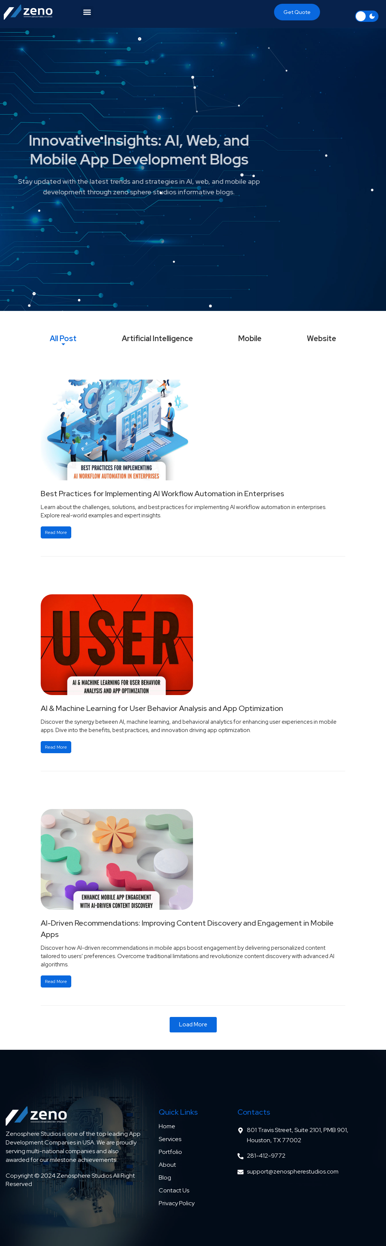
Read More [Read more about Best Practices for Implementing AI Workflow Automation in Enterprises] (56, 532)
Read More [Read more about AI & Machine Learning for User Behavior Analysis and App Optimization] (56, 747)
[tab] (63, 338)
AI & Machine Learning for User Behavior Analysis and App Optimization (162, 708)
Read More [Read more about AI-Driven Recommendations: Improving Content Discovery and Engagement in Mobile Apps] (56, 981)
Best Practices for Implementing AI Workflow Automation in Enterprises (162, 493)
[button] (87, 12)
